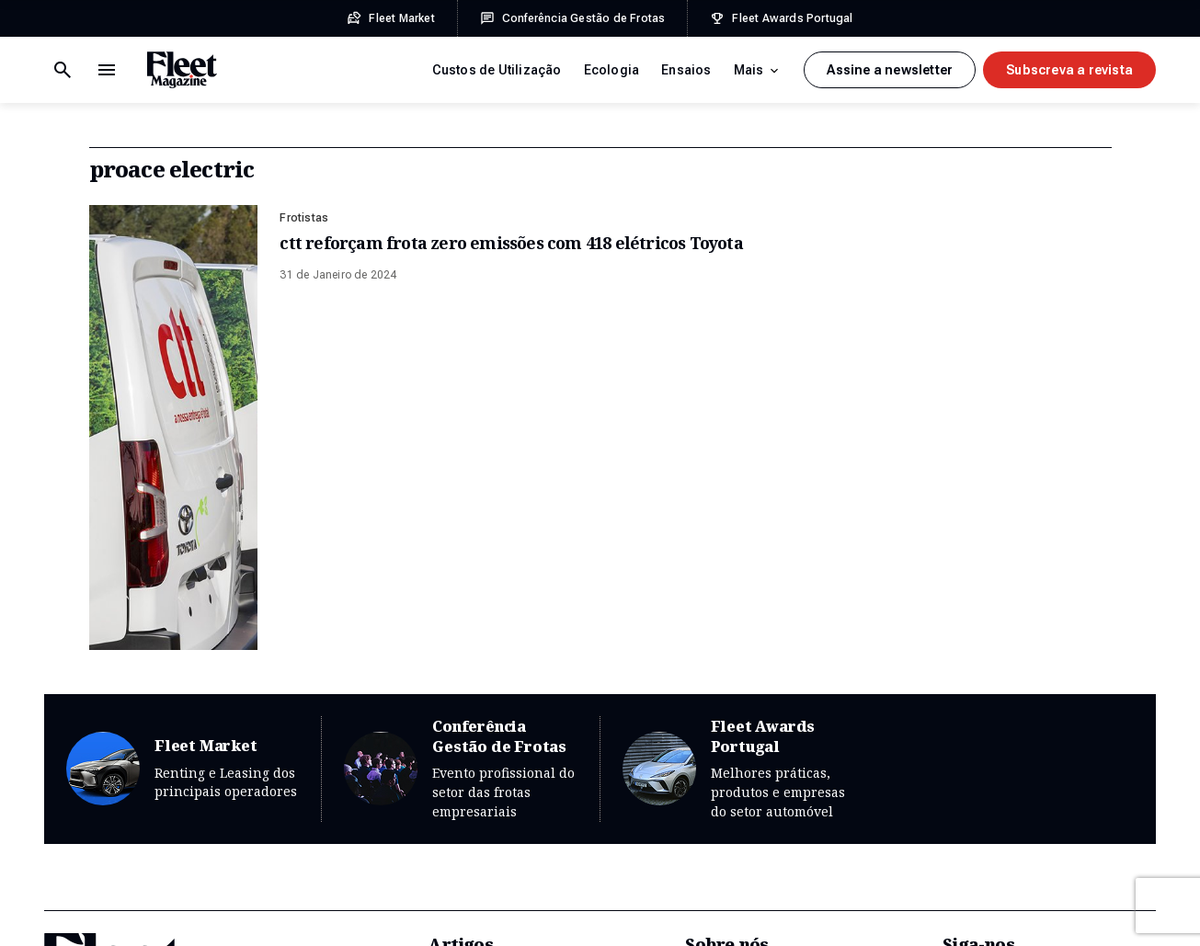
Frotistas (304, 217)
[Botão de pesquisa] (106, 69)
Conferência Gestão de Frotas (460, 429)
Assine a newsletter (890, 70)
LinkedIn (969, 749)
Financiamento (474, 749)
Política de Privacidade (234, 911)
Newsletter (976, 644)
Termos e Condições (98, 911)
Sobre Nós (718, 644)
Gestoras (457, 819)
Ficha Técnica (354, 911)
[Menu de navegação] (62, 69)
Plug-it (992, 911)
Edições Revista (734, 679)
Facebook (973, 679)
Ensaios (686, 69)
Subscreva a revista (1069, 70)
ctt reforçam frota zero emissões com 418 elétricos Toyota (511, 243)
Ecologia (612, 69)
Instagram (974, 714)
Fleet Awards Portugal (739, 429)
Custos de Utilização (497, 69)
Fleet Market (182, 429)
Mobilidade (463, 854)
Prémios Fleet (728, 784)
